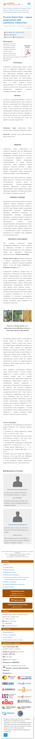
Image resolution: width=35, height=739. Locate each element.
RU (19, 4)
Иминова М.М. (20, 32)
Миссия (6, 564)
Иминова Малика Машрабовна (17, 524)
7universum (9, 621)
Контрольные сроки (10, 572)
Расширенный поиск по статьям (13, 640)
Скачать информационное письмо (16, 665)
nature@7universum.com (10, 625)
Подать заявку (17, 600)
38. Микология (19, 37)
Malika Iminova (17, 535)
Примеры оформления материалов (14, 584)
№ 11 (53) (9, 37)
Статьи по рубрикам (10, 635)
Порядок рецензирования (11, 575)
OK (6, 735)
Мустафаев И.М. (10, 32)
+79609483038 (7, 623)
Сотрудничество (8, 567)
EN (22, 4)
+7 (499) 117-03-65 (8, 619)
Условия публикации (10, 582)
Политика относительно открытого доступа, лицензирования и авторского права (16, 578)
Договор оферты (9, 587)
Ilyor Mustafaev (17, 498)
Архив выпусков (8, 632)
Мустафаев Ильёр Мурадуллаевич (17, 489)
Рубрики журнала (9, 569)
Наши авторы (8, 637)
